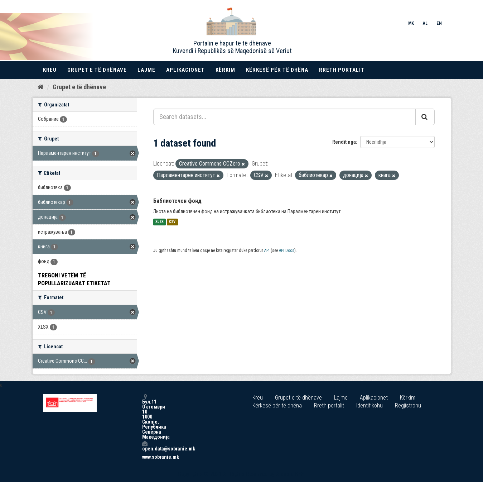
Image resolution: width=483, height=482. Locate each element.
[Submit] (425, 117)
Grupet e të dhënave (97, 70)
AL (425, 23)
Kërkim (225, 70)
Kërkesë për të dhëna (277, 70)
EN (439, 23)
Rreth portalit (341, 70)
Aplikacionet (185, 70)
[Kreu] (41, 87)
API (267, 250)
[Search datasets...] (284, 117)
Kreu (50, 70)
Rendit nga (344, 142)
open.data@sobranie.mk (144, 446)
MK (411, 23)
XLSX (159, 222)
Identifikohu (369, 405)
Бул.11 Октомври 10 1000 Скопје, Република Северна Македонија (144, 416)
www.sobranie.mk (144, 456)
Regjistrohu (408, 405)
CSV (172, 222)
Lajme (146, 70)
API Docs (286, 250)
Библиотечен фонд (177, 200)
